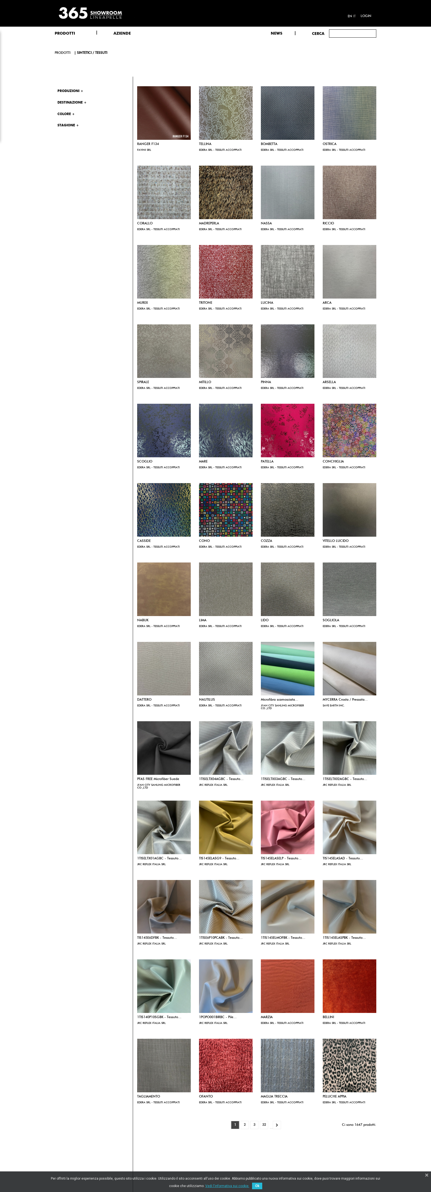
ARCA (327, 303)
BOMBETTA (269, 144)
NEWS (276, 33)
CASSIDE (144, 541)
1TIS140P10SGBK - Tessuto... (159, 1017)
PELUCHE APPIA (334, 1096)
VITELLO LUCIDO (336, 541)
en (350, 16)
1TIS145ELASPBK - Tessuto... (344, 938)
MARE (203, 461)
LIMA (202, 620)
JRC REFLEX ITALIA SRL (213, 785)
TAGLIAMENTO (148, 1096)
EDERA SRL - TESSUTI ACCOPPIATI (220, 150)
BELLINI (328, 1017)
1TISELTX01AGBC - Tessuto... (159, 858)
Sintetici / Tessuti (92, 53)
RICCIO (328, 223)
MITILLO (205, 382)
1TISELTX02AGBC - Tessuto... (345, 779)
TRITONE (205, 303)
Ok (257, 1186)
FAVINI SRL (144, 150)
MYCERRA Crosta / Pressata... (345, 699)
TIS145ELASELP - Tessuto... (281, 858)
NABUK (142, 620)
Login (366, 16)
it (354, 16)
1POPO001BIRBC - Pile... (218, 1017)
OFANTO (206, 1096)
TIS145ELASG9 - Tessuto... (219, 858)
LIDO (265, 620)
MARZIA (267, 1017)
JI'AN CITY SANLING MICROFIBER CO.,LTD (282, 707)
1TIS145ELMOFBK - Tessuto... (283, 938)
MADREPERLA (209, 223)
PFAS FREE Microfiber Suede (158, 779)
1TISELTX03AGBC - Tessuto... (283, 779)
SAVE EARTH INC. (334, 705)
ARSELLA (329, 382)
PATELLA (267, 461)
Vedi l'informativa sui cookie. (227, 1186)
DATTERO (144, 699)
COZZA (266, 541)
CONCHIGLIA (333, 461)
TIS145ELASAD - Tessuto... (343, 858)
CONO (204, 541)
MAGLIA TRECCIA (274, 1096)
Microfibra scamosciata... (279, 699)
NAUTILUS (207, 699)
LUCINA (267, 303)
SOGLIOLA (331, 620)
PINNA (266, 382)
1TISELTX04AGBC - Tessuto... (221, 779)
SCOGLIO (144, 461)
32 (264, 1125)
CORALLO (145, 223)
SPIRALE (143, 382)
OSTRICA (329, 144)
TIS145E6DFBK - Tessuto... (157, 938)
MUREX (142, 303)
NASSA (266, 223)
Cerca (318, 34)
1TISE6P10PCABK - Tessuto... (221, 938)
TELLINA (205, 144)
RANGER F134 (148, 144)
